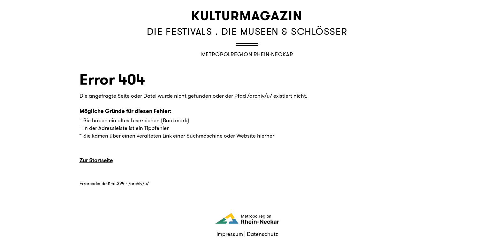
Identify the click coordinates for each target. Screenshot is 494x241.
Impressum (230, 234)
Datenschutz (262, 234)
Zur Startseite (96, 160)
